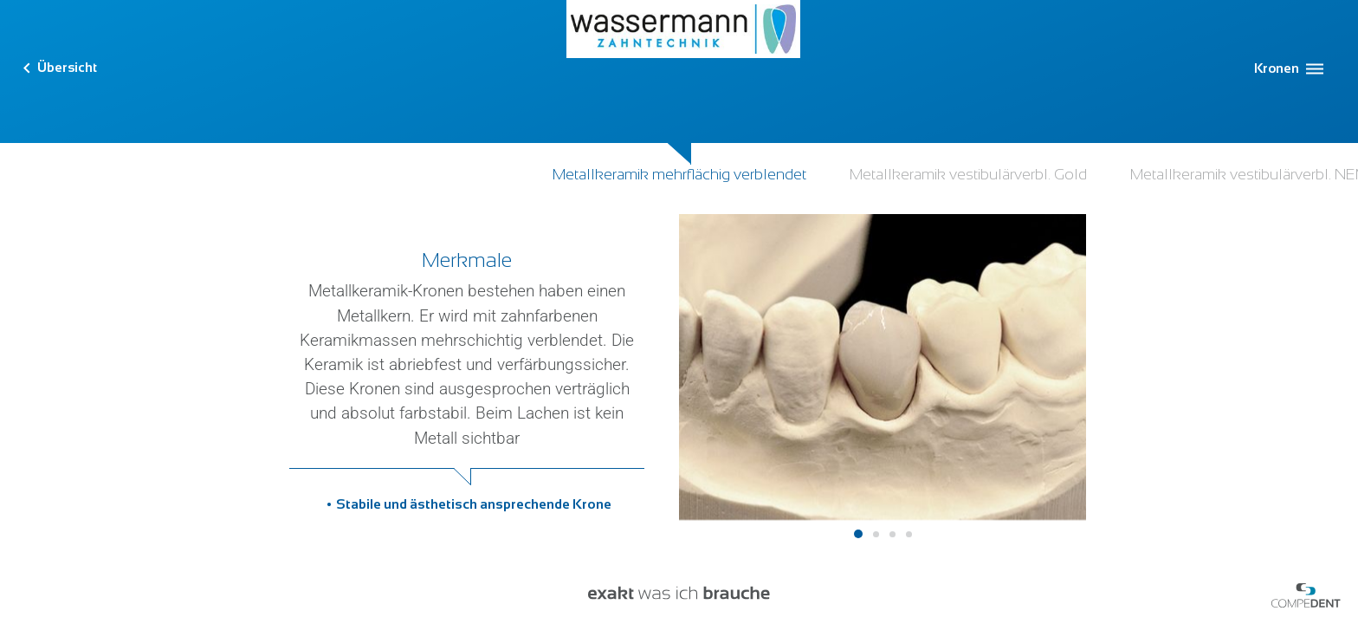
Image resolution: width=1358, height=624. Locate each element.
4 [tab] (909, 534)
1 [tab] (858, 534)
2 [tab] (876, 534)
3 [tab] (892, 534)
